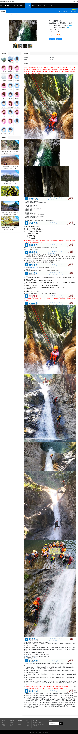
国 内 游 (11, 724)
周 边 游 (11, 722)
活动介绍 (26, 63)
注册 (77, 1)
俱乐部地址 (27, 656)
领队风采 (3, 724)
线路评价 (58, 39)
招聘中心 (52, 5)
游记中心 (34, 5)
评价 (70, 25)
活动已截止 (52, 39)
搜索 (61, 723)
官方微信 (75, 695)
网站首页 (16, 5)
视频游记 (19, 724)
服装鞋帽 (27, 722)
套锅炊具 (27, 724)
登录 (74, 1)
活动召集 (28, 5)
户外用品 (40, 5)
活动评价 (26, 53)
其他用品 (27, 725)
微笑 (56, 27)
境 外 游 (11, 725)
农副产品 (46, 5)
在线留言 (75, 687)
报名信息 (4, 53)
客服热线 (75, 691)
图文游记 (19, 722)
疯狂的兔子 (57, 25)
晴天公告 (3, 722)
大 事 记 (3, 725)
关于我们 (22, 5)
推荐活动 (4, 137)
